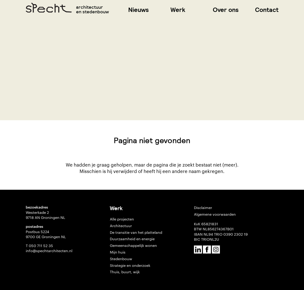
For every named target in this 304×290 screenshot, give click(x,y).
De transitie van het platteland (136, 232)
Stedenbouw (121, 258)
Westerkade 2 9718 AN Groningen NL (45, 215)
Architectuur (121, 225)
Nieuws (138, 10)
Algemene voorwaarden (215, 214)
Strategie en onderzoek (130, 265)
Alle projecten (122, 219)
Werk (177, 10)
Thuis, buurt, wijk (125, 271)
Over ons (226, 10)
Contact (266, 10)
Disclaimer (203, 207)
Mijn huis (117, 252)
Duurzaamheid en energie (132, 238)
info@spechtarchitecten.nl (49, 250)
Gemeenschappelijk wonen (133, 245)
